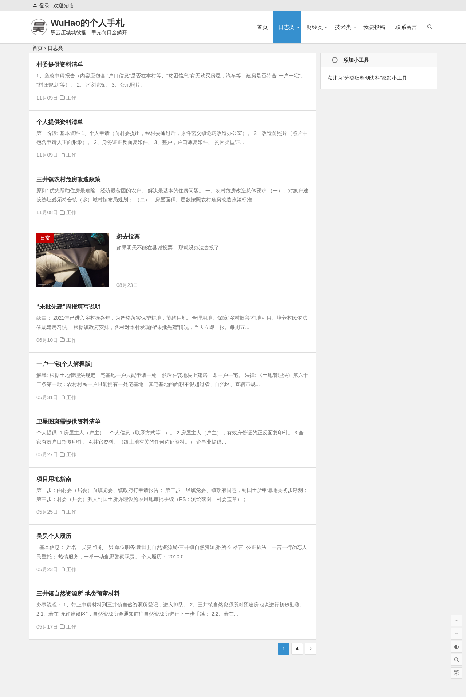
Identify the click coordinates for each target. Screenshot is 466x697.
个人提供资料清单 (59, 122)
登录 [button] (41, 5)
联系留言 (406, 27)
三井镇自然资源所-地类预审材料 (78, 593)
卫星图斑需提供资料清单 (68, 421)
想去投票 (128, 236)
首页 (262, 27)
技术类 (343, 27)
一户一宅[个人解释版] (64, 364)
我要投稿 (374, 27)
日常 (45, 238)
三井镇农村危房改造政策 (68, 179)
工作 (71, 98)
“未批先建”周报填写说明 (68, 307)
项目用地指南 (53, 479)
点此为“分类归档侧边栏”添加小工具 (367, 78)
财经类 (315, 27)
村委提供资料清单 (59, 64)
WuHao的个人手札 (87, 23)
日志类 (286, 27)
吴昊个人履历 (53, 536)
